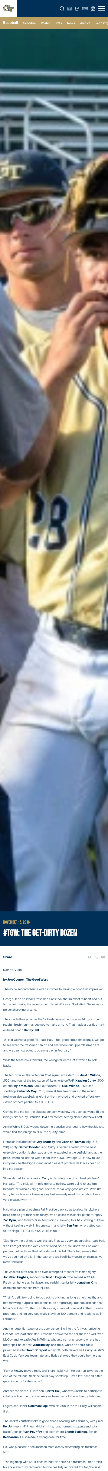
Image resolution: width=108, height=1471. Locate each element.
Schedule (29, 23)
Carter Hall (52, 1391)
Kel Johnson (12, 1426)
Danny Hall (31, 1030)
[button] (62, 9)
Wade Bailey (41, 1345)
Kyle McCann (23, 1086)
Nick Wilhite (70, 1086)
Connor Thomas (73, 1141)
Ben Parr (73, 1225)
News (71, 23)
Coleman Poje (38, 1406)
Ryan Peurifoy (32, 1431)
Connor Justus (12, 1334)
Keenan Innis (12, 1437)
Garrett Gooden (29, 1147)
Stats (58, 23)
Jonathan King (87, 1282)
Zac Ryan (9, 1220)
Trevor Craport (36, 1350)
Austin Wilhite (90, 1075)
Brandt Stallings (76, 1431)
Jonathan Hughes (15, 1277)
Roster (45, 23)
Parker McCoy (27, 1091)
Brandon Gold (38, 1117)
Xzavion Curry (85, 1080)
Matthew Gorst (92, 1117)
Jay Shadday (46, 1141)
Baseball (10, 22)
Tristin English (55, 1277)
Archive (85, 23)
